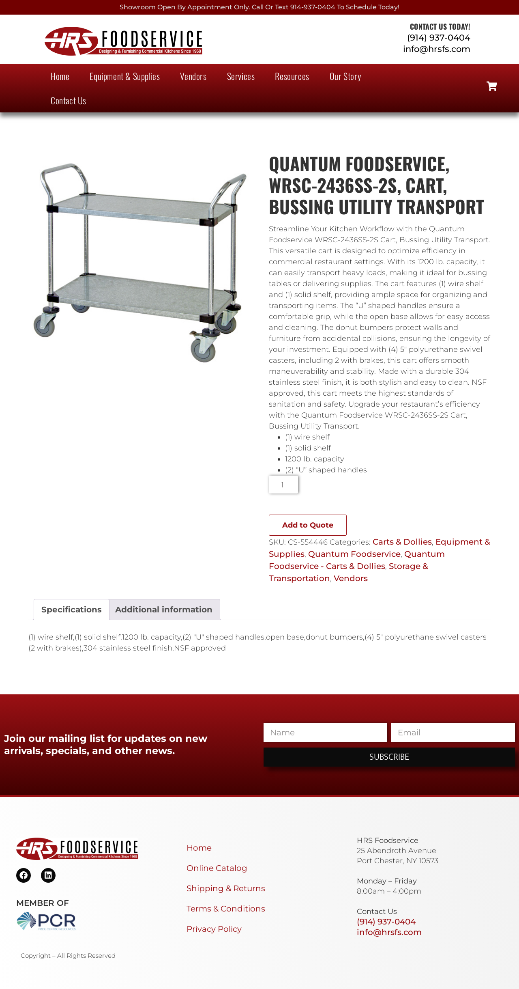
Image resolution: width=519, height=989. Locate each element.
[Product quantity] (283, 484)
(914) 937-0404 (438, 37)
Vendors (193, 75)
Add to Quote (307, 525)
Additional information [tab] (163, 609)
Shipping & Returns (226, 888)
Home (60, 75)
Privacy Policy (214, 929)
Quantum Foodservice (354, 554)
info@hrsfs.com (436, 49)
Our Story (345, 75)
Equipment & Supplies (125, 75)
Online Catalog (217, 868)
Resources (292, 75)
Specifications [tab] (71, 609)
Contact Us (68, 100)
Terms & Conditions (226, 909)
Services (241, 75)
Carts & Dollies (402, 542)
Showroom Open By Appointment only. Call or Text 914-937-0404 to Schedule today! (259, 7)
